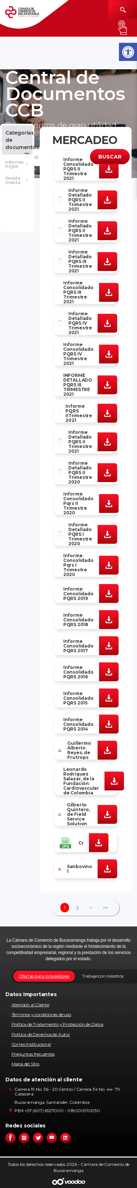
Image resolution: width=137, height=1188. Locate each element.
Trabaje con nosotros (103, 976)
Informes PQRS (14, 164)
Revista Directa (12, 180)
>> (105, 907)
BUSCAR (109, 156)
